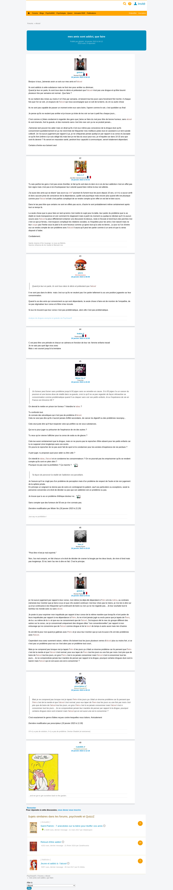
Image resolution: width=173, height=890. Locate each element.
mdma (114, 600)
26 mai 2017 (69, 867)
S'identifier (133, 13)
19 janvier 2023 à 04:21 (80, 596)
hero (128, 617)
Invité (138, 3)
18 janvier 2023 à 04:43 (80, 180)
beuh (89, 626)
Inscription (142, 13)
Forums (35, 13)
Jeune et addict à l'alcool (54, 863)
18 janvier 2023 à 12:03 (80, 338)
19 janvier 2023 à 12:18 (80, 751)
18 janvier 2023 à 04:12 (80, 77)
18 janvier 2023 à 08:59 (80, 277)
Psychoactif (31, 876)
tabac (78, 406)
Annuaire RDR (79, 13)
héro (104, 600)
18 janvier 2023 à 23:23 (80, 548)
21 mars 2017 (74, 830)
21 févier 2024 (70, 846)
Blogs (42, 13)
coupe (35, 225)
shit (70, 193)
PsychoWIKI (50, 13)
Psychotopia (61, 13)
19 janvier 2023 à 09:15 (80, 690)
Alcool (38, 23)
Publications (91, 13)
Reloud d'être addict (51, 842)
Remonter (31, 808)
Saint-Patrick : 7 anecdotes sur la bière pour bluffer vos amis (72, 826)
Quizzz (70, 13)
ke (49, 620)
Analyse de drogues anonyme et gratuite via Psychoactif (50, 318)
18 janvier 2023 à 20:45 (80, 382)
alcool (79, 82)
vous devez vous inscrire (69, 810)
